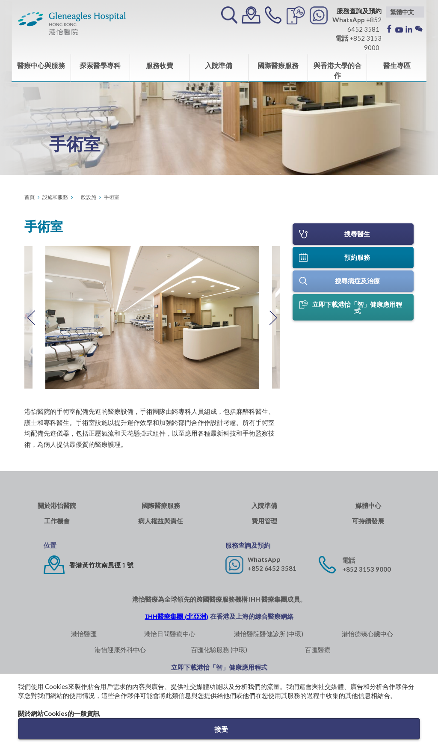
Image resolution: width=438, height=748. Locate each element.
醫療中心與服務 (41, 65)
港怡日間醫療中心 (169, 634)
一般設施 (86, 197)
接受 (221, 729)
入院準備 (218, 65)
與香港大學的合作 (337, 70)
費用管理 (264, 521)
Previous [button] (30, 317)
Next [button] (273, 317)
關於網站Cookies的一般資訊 (59, 713)
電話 (348, 560)
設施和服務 (55, 197)
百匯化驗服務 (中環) (219, 649)
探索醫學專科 (100, 65)
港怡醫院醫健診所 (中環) (268, 634)
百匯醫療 (318, 649)
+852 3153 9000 (366, 569)
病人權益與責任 (160, 521)
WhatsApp (264, 559)
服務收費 (159, 65)
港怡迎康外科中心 (120, 649)
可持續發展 (368, 521)
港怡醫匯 (84, 634)
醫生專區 (397, 65)
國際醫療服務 (278, 65)
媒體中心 (368, 506)
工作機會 (57, 521)
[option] (152, 317)
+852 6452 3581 (272, 568)
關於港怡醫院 (57, 506)
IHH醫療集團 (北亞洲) (176, 616)
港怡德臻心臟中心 (367, 634)
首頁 (29, 197)
